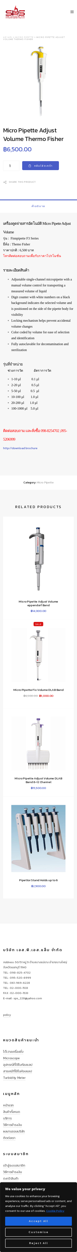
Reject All (38, 1243)
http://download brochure (20, 448)
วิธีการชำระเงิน (12, 1124)
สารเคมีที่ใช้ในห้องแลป (17, 1071)
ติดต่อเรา (9, 1137)
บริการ (7, 1118)
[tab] (38, 206)
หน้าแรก (8, 1105)
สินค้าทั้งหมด (11, 1111)
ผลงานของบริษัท (14, 1131)
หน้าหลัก (7, 37)
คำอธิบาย (38, 206)
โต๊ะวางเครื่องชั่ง (13, 1051)
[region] (38, 1217)
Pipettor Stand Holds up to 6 (38, 880)
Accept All (38, 1221)
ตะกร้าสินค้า (10, 1178)
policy (7, 1015)
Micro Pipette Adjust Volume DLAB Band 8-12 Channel (38, 780)
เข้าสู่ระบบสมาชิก (14, 1165)
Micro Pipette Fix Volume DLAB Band (38, 690)
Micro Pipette (24, 37)
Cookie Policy (55, 1211)
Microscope (11, 1058)
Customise (38, 1232)
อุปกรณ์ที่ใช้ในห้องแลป (17, 1064)
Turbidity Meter (14, 1077)
